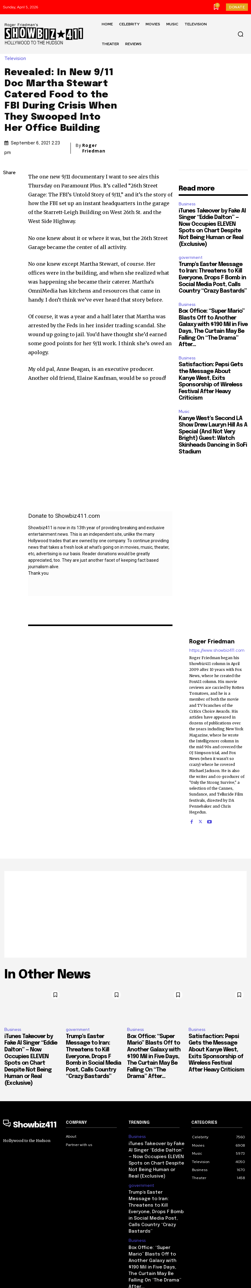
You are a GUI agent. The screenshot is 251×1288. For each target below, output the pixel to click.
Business (187, 204)
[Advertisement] (125, 914)
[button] (240, 34)
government (190, 257)
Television (16, 58)
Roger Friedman (93, 148)
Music (184, 411)
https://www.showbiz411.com (217, 650)
